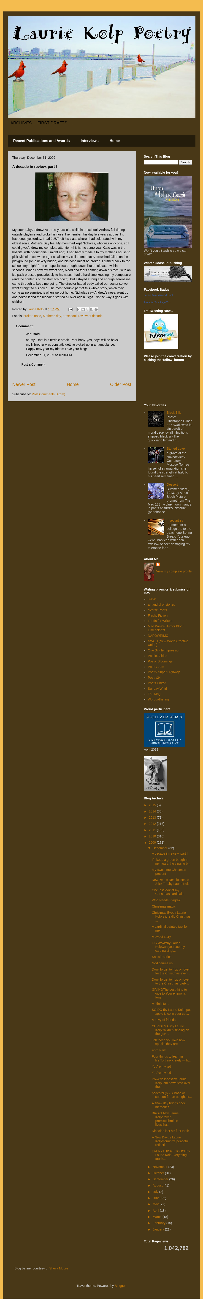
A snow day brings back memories (168, 1105)
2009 (153, 842)
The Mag (154, 694)
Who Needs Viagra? (166, 900)
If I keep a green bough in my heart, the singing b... (171, 861)
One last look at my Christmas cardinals (167, 892)
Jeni (29, 334)
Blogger (120, 1286)
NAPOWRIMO (158, 635)
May (156, 1204)
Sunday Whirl (157, 688)
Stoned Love (176, 448)
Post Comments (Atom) (48, 394)
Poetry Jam (156, 667)
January (159, 1229)
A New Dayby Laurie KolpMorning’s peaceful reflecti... (170, 1141)
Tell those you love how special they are (168, 1042)
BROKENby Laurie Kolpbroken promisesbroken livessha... (165, 1119)
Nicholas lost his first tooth (170, 1131)
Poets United (157, 683)
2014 (153, 811)
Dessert (172, 484)
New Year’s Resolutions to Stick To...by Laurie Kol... (171, 882)
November (160, 1167)
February (159, 1223)
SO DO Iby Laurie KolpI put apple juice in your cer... (171, 1011)
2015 (153, 805)
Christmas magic (164, 906)
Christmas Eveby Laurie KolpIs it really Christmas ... (171, 916)
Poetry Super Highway (164, 672)
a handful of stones (161, 604)
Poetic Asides (157, 656)
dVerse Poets (157, 610)
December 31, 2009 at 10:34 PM (49, 355)
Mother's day (52, 316)
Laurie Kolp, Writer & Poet (158, 295)
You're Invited (161, 1066)
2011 (153, 830)
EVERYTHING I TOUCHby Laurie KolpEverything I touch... (171, 1155)
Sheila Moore (58, 1268)
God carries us (162, 963)
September (161, 1179)
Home (115, 141)
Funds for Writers (160, 621)
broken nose (32, 316)
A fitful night (160, 1003)
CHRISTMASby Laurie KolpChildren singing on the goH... (170, 1030)
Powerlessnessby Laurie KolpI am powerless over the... (171, 1083)
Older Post (120, 384)
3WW (152, 599)
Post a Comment (33, 364)
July (156, 1192)
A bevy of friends (164, 1020)
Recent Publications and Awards (41, 141)
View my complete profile (174, 571)
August (158, 1185)
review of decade (90, 316)
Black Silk (174, 412)
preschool (70, 316)
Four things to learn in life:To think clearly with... (171, 1058)
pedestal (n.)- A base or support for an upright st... (172, 1095)
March (157, 1217)
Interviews (90, 141)
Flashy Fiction (158, 615)
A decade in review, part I (169, 853)
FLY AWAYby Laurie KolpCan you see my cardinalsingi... (168, 947)
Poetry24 (154, 677)
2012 (153, 824)
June (156, 1198)
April (156, 1210)
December (160, 848)
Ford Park (159, 1050)
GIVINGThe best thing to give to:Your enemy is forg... (169, 993)
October (159, 1173)
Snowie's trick (161, 957)
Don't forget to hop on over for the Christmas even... (171, 971)
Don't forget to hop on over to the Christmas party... (170, 981)
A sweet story (161, 936)
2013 (153, 817)
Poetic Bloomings (160, 661)
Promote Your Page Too (157, 302)
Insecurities (175, 520)
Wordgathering (158, 699)
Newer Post (23, 384)
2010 (153, 836)
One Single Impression (164, 650)
